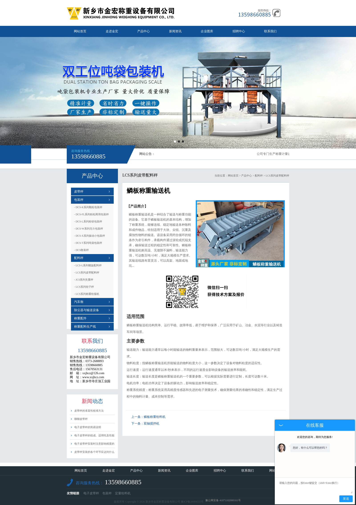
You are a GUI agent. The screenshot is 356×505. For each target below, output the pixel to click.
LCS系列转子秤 (84, 286)
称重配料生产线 (85, 326)
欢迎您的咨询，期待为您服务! (315, 437)
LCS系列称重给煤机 (86, 294)
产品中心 (143, 31)
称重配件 (80, 318)
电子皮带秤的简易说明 (87, 427)
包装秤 (78, 199)
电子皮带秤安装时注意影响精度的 (94, 443)
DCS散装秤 (81, 250)
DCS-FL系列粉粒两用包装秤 (91, 214)
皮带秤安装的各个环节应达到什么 (94, 452)
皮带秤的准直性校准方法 (89, 410)
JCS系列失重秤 (83, 279)
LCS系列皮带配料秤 (86, 272)
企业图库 (207, 31)
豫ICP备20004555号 (192, 501)
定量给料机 (123, 493)
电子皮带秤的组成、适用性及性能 (94, 435)
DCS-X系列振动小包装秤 (89, 235)
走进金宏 (112, 31)
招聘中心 (239, 31)
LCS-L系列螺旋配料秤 (88, 265)
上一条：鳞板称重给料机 (148, 417)
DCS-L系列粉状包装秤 (88, 221)
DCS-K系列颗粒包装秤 (88, 207)
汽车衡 (78, 302)
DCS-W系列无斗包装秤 (88, 228)
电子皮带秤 (91, 493)
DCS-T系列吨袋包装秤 (88, 242)
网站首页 (80, 31)
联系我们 (270, 31)
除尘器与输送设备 (86, 310)
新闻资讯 (175, 31)
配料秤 (78, 258)
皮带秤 (78, 191)
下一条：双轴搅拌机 (145, 423)
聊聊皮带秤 (81, 419)
